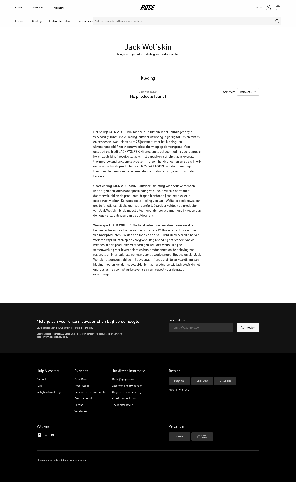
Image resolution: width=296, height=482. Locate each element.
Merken (124, 21)
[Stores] (24, 7)
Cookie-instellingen (124, 398)
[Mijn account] (268, 7)
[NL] (259, 7)
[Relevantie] (248, 92)
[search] (277, 21)
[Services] (43, 7)
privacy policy (61, 336)
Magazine (59, 7)
